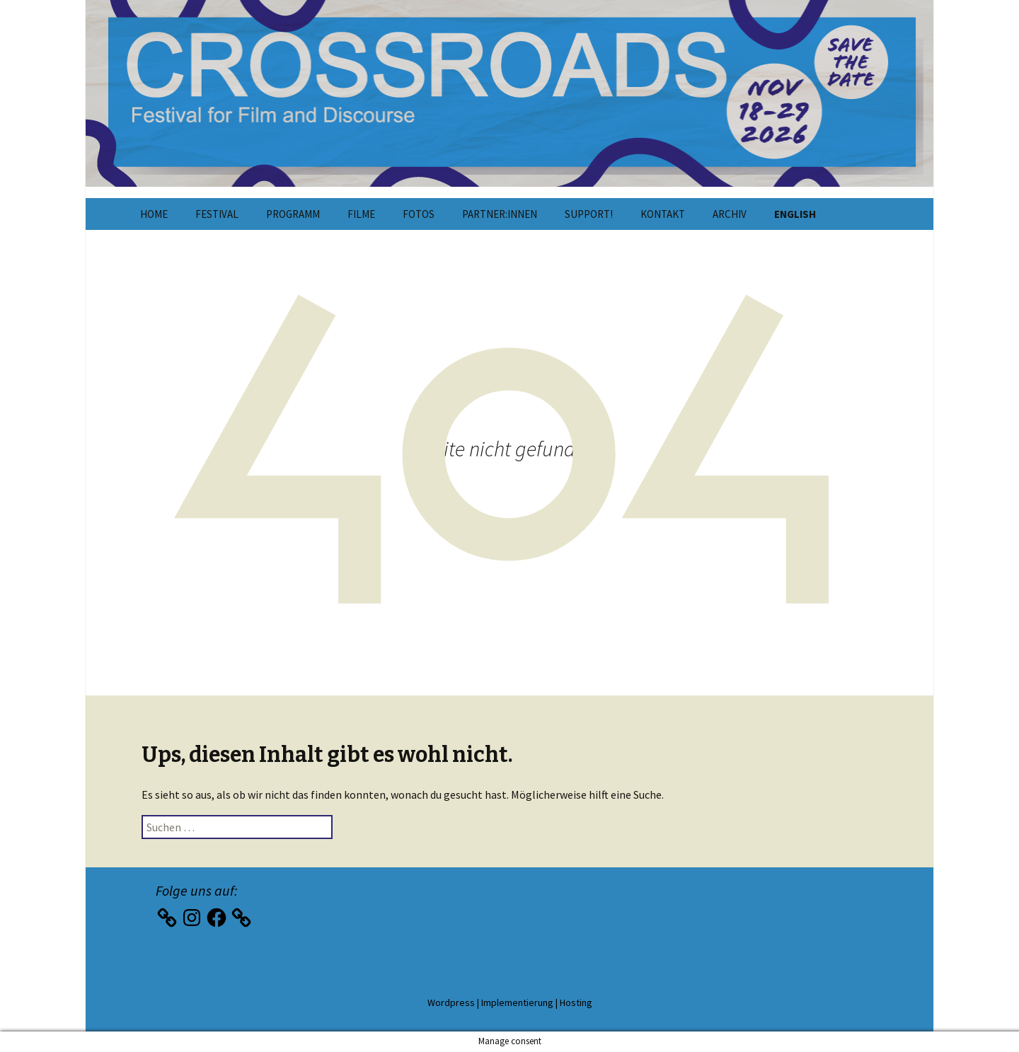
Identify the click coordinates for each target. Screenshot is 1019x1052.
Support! (589, 214)
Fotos (418, 214)
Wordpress (451, 1002)
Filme (361, 214)
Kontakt (662, 214)
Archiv (730, 214)
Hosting (576, 1002)
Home (154, 214)
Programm (293, 214)
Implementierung (517, 1002)
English (795, 214)
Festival (216, 214)
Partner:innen (499, 214)
